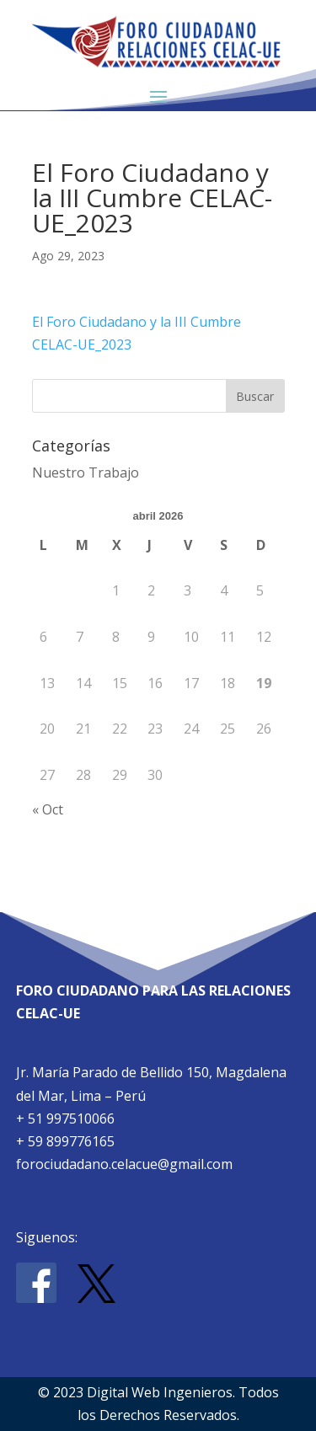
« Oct (47, 809)
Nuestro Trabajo (85, 472)
